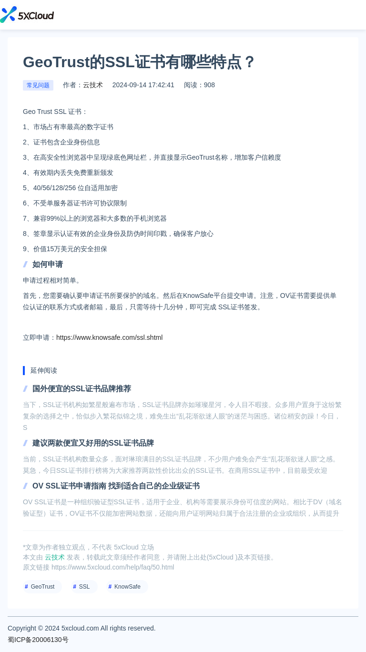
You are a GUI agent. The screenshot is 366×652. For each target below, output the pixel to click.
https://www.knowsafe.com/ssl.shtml (109, 337)
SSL (84, 586)
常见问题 (38, 85)
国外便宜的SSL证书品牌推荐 (81, 389)
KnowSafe (127, 586)
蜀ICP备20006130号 (38, 639)
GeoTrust (43, 586)
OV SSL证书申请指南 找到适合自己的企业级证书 (116, 486)
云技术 (93, 85)
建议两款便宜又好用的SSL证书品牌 (93, 443)
